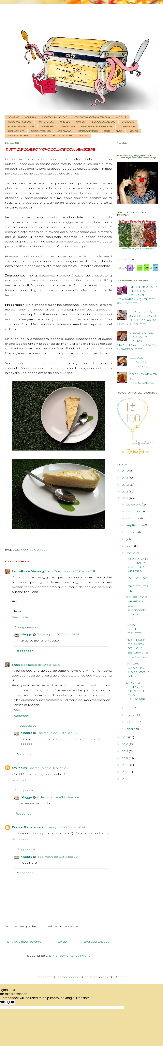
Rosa (16, 664)
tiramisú (63, 261)
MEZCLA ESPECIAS (63, 136)
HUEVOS (133, 131)
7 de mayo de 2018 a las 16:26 (57, 634)
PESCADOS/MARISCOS (103, 122)
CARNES (80, 122)
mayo (131, 552)
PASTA (107, 131)
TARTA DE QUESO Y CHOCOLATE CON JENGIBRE (137, 691)
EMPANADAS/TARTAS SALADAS (96, 126)
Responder (20, 617)
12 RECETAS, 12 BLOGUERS (54, 117)
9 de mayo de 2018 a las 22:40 (50, 767)
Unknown (19, 767)
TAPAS (119, 131)
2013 (125, 765)
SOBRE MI (13, 117)
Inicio (62, 941)
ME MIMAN (30, 117)
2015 (125, 751)
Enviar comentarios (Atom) (69, 955)
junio (130, 546)
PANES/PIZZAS (67, 126)
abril (130, 708)
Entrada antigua (97, 941)
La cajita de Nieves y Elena (33, 571)
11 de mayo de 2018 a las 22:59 (64, 827)
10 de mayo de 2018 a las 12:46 (58, 797)
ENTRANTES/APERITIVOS (21, 126)
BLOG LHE (121, 117)
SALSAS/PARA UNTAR (18, 136)
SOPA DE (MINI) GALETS (133, 629)
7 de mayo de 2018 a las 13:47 (75, 571)
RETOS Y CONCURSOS (19, 122)
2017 (125, 737)
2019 (125, 491)
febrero (132, 722)
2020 (126, 484)
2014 (125, 758)
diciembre (134, 504)
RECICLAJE (41, 136)
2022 (125, 470)
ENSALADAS (128, 122)
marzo (131, 715)
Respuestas (26, 627)
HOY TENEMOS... (46, 122)
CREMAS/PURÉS (16, 131)
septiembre (135, 525)
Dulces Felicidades (26, 827)
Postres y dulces (34, 549)
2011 (125, 779)
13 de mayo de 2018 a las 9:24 (57, 856)
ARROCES (65, 122)
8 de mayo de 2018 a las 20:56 (58, 732)
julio (129, 539)
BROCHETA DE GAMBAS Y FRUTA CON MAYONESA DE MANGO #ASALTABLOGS (136, 341)
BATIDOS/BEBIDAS (87, 131)
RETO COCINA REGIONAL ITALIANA (91, 117)
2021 (125, 477)
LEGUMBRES (47, 126)
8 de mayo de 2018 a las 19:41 (42, 664)
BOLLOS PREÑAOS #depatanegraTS (142, 362)
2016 (125, 744)
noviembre (134, 511)
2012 (125, 772)
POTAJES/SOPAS (127, 126)
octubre (132, 518)
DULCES (83, 136)
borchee (74, 976)
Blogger (121, 976)
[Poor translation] (10, 1002)
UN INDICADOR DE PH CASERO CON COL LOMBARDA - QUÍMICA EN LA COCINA (137, 295)
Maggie (26, 634)
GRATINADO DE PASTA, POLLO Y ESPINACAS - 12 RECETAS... (137, 648)
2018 (125, 498)
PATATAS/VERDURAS (41, 131)
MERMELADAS (64, 131)
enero (131, 728)
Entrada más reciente (24, 941)
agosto (132, 532)
